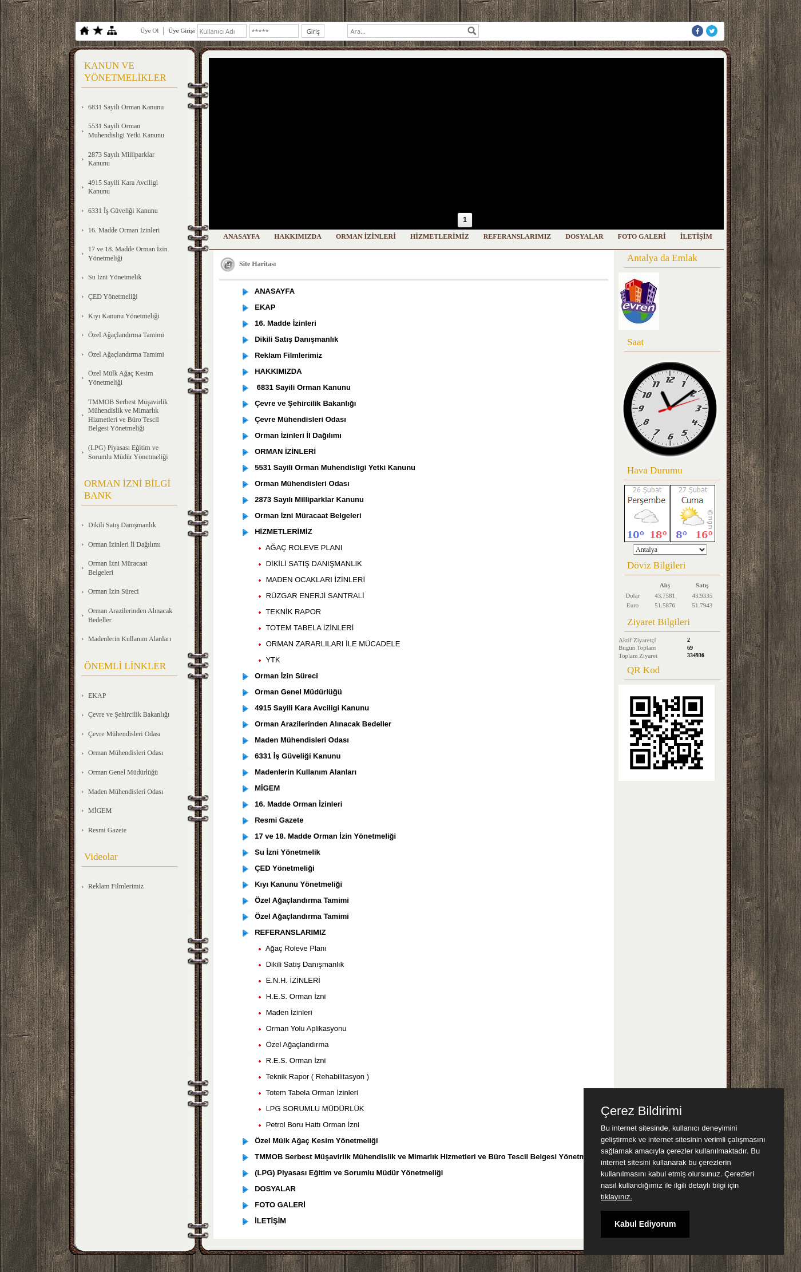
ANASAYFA (241, 236)
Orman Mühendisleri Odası (125, 753)
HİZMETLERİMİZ (439, 236)
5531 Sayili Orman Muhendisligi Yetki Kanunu (126, 130)
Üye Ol (149, 30)
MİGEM (100, 811)
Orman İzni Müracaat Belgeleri (117, 567)
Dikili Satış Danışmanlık (122, 525)
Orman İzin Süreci (113, 591)
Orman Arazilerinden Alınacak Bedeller (130, 615)
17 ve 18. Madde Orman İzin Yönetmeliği (128, 253)
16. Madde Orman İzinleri (124, 230)
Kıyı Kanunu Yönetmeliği (124, 316)
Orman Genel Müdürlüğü (123, 772)
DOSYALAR (584, 236)
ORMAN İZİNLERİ (366, 236)
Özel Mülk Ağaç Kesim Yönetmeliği (120, 377)
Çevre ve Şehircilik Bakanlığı (128, 714)
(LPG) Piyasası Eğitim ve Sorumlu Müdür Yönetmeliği (128, 452)
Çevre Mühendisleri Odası (124, 734)
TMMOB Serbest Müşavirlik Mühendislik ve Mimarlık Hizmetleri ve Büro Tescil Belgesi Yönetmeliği (128, 415)
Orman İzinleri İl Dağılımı (124, 544)
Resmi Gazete (107, 830)
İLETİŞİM (696, 236)
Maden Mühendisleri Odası (125, 792)
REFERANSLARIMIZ (517, 236)
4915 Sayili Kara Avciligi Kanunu (123, 187)
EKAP (97, 696)
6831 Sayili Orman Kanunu (126, 107)
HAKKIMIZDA (298, 236)
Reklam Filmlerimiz (116, 886)
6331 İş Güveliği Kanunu (123, 211)
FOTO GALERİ (642, 236)
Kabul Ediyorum (645, 1223)
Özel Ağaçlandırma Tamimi (126, 335)
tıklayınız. (616, 1196)
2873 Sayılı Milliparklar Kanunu (121, 159)
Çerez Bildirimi (641, 1111)
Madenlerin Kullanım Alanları (129, 639)
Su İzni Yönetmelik (115, 277)
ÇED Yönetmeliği (113, 297)
